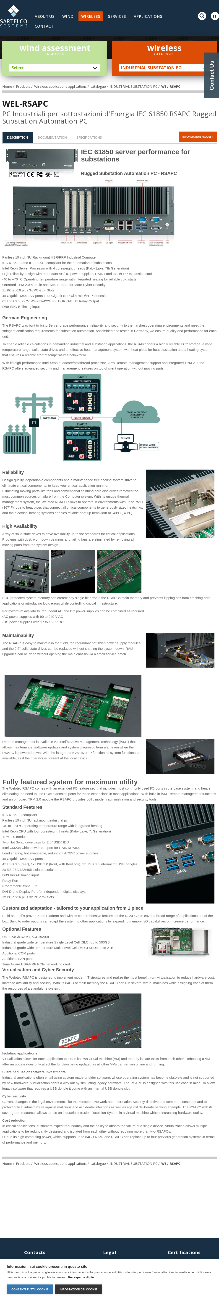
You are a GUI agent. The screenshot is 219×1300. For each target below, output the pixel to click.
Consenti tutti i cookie (29, 1289)
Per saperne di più (81, 1277)
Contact (44, 26)
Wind (67, 16)
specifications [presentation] (89, 137)
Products (23, 86)
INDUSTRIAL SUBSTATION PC (133, 86)
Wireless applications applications (60, 86)
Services (117, 16)
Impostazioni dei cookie (78, 1289)
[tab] (17, 137)
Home (7, 86)
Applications (148, 16)
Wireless (90, 16)
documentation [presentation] (52, 137)
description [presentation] (17, 137)
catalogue (98, 86)
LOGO (13, 16)
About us (45, 16)
